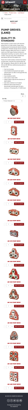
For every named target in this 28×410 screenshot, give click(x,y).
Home (5, 13)
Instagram (20, 400)
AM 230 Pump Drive (14, 200)
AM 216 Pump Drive (14, 159)
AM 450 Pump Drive (14, 364)
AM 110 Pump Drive (14, 139)
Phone (8, 400)
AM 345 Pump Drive (14, 302)
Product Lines (12, 13)
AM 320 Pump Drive (14, 261)
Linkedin (17, 400)
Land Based (21, 13)
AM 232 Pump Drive (14, 220)
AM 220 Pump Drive (14, 180)
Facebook (11, 400)
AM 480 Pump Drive (14, 384)
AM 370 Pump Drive (14, 343)
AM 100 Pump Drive (14, 118)
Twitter (14, 400)
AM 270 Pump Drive (14, 241)
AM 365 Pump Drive (14, 323)
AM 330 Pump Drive (14, 282)
